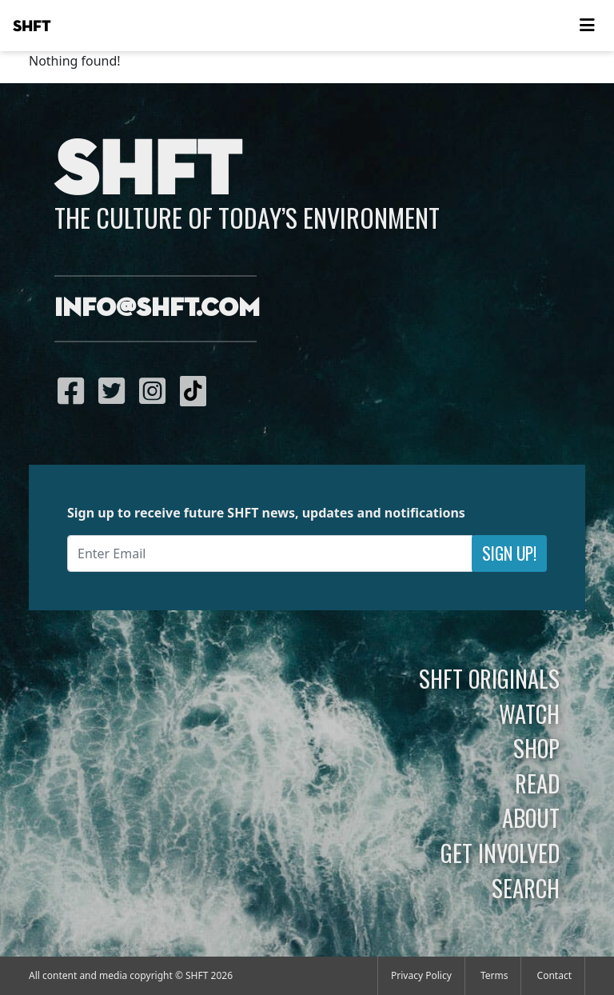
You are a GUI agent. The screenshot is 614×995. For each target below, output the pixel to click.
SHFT (32, 26)
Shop (536, 748)
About (531, 817)
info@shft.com (157, 309)
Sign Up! (509, 553)
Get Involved (500, 852)
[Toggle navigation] (586, 25)
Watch (529, 713)
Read (537, 783)
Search (526, 888)
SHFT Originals (489, 678)
